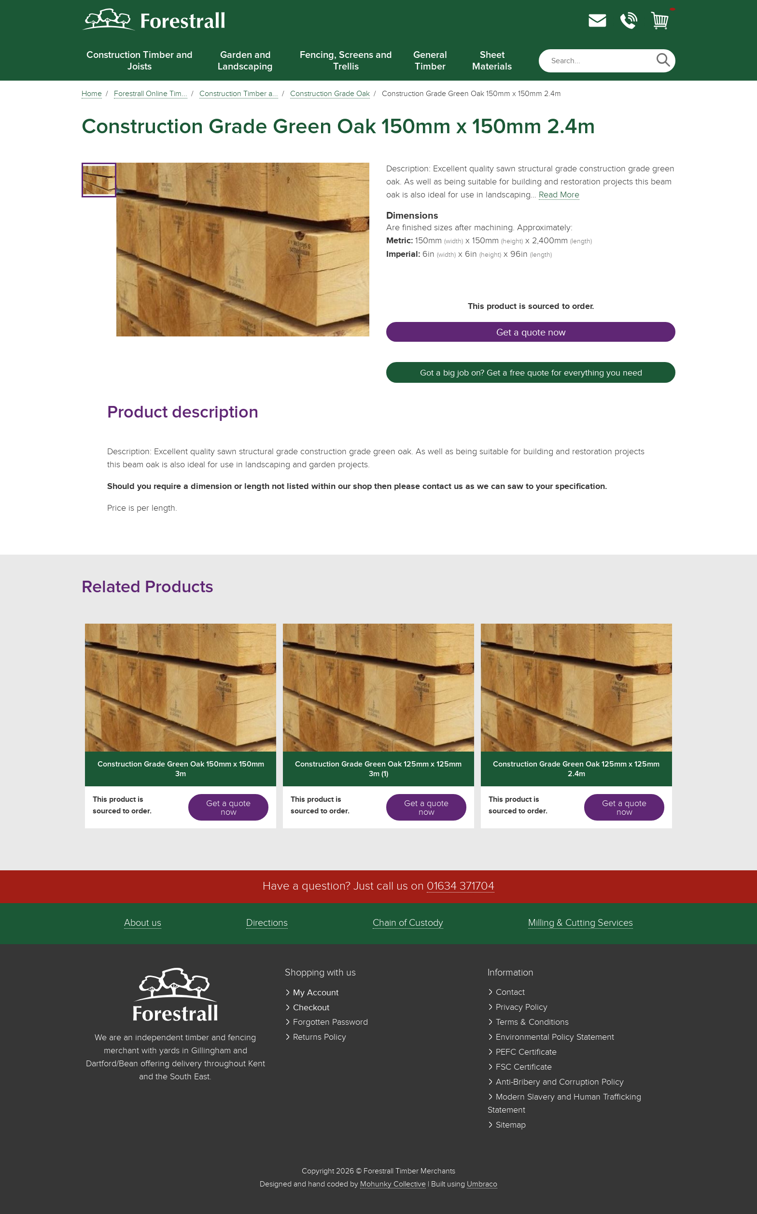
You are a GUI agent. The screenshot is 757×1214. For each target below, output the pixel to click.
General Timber (430, 60)
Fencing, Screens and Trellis (346, 60)
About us (142, 923)
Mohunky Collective (393, 1184)
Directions (267, 923)
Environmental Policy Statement (551, 1037)
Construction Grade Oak (330, 94)
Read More (559, 195)
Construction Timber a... (238, 94)
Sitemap (507, 1125)
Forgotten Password (326, 1022)
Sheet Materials (492, 60)
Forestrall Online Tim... (150, 94)
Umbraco (482, 1184)
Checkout (307, 1008)
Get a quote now (531, 332)
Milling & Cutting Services (580, 923)
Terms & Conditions (528, 1022)
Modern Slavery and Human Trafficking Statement (564, 1104)
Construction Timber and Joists (139, 60)
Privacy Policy (517, 1007)
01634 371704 (460, 886)
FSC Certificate (520, 1067)
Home (92, 94)
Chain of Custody (408, 923)
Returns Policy (315, 1037)
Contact (506, 992)
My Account (311, 993)
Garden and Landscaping (245, 60)
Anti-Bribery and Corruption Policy (556, 1082)
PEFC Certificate (522, 1052)
